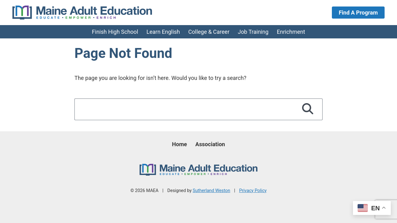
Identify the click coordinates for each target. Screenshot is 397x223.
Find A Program (358, 12)
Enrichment (291, 31)
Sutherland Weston (211, 190)
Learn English (163, 31)
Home (179, 144)
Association (210, 144)
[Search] (308, 109)
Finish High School (115, 31)
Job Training (253, 31)
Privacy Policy (253, 190)
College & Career (209, 31)
